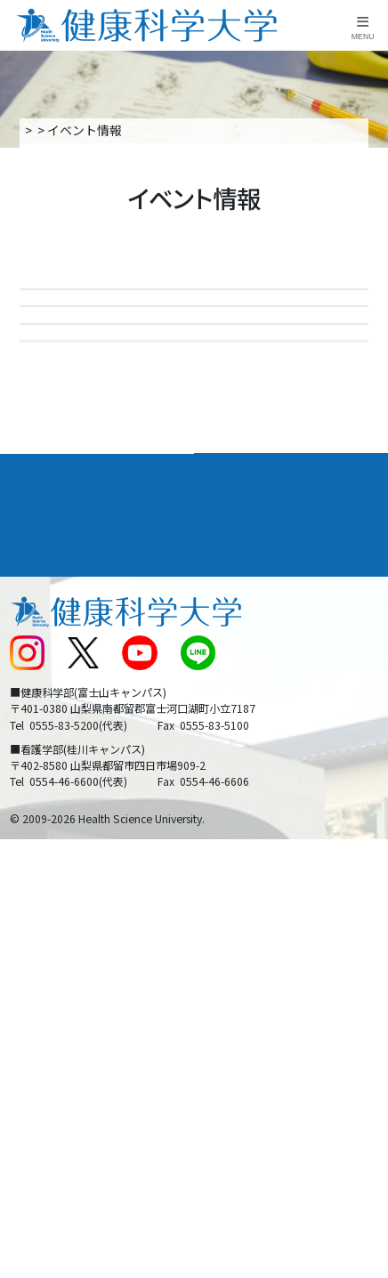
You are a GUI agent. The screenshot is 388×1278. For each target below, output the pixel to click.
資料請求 (368, 211)
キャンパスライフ (65, 782)
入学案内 (134, 130)
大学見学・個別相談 (108, 473)
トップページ (59, 130)
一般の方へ (233, 990)
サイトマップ (239, 920)
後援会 (26, 818)
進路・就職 (237, 744)
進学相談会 (79, 395)
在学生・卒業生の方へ (264, 955)
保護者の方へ (45, 990)
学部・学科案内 (252, 707)
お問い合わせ (239, 852)
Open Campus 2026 (109, 318)
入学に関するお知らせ (264, 886)
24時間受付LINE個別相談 (124, 549)
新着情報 (33, 886)
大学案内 (36, 707)
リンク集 (227, 818)
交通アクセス (45, 852)
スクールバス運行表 (64, 920)
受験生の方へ (45, 955)
